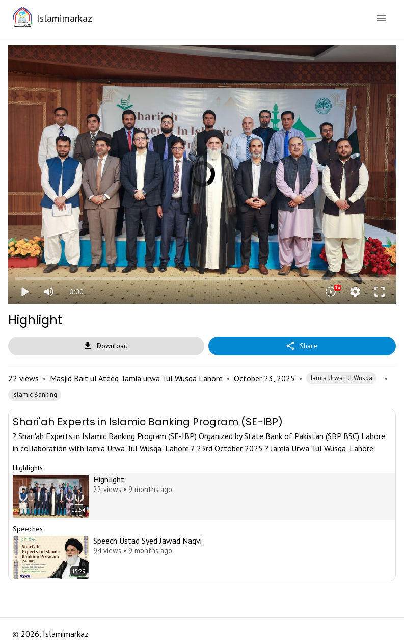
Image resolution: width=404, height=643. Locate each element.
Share (302, 346)
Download (106, 346)
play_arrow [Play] (24, 291)
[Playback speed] (330, 291)
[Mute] (49, 291)
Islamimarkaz (64, 18)
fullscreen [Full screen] (379, 291)
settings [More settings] (355, 292)
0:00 (77, 292)
